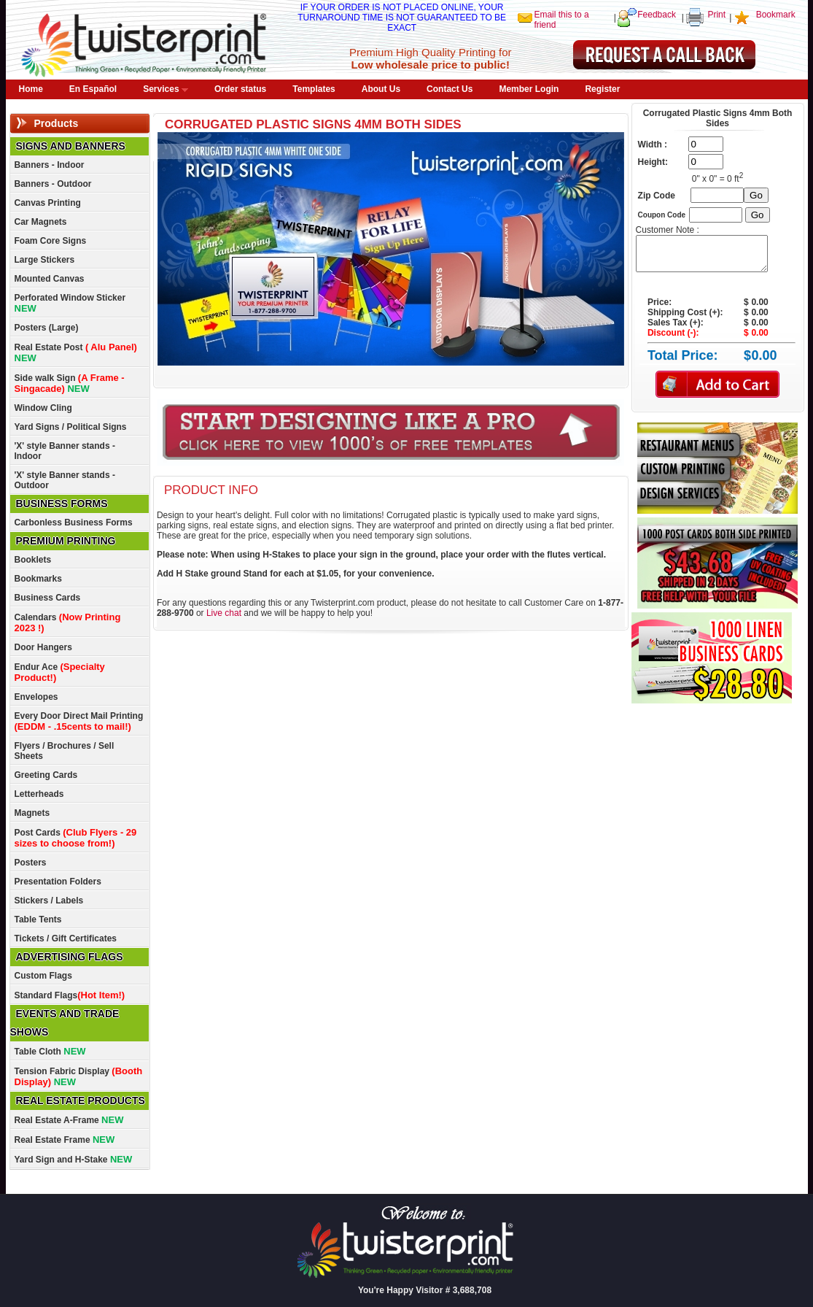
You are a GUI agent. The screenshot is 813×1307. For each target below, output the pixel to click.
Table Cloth (50, 1051)
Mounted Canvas (50, 279)
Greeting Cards (46, 775)
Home (31, 89)
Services (165, 89)
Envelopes (36, 697)
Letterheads (39, 794)
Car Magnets (41, 222)
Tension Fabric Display (79, 1076)
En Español (93, 89)
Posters (31, 862)
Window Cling (43, 408)
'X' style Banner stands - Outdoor (65, 480)
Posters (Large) (47, 328)
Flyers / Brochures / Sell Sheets (64, 751)
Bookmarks (38, 579)
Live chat (223, 613)
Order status (240, 89)
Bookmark (776, 14)
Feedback (656, 14)
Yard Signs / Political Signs (71, 427)
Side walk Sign (70, 383)
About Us (381, 89)
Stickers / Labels (49, 900)
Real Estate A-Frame (69, 1119)
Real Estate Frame (65, 1139)
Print (716, 14)
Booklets (33, 560)
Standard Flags (70, 995)
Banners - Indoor (50, 165)
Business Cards (48, 598)
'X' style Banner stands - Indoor (65, 451)
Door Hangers (43, 647)
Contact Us (449, 89)
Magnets (32, 813)
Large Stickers (45, 260)
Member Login (529, 89)
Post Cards (76, 838)
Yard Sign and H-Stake (74, 1159)
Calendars (68, 622)
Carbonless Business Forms (74, 522)
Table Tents (38, 919)
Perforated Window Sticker (70, 303)
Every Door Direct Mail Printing (79, 721)
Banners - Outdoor (53, 184)
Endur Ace (60, 672)
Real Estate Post (76, 352)
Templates (313, 89)
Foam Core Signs (51, 241)
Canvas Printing (48, 203)
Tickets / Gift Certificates (66, 938)
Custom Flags (43, 976)
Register (602, 89)
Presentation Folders (58, 881)
